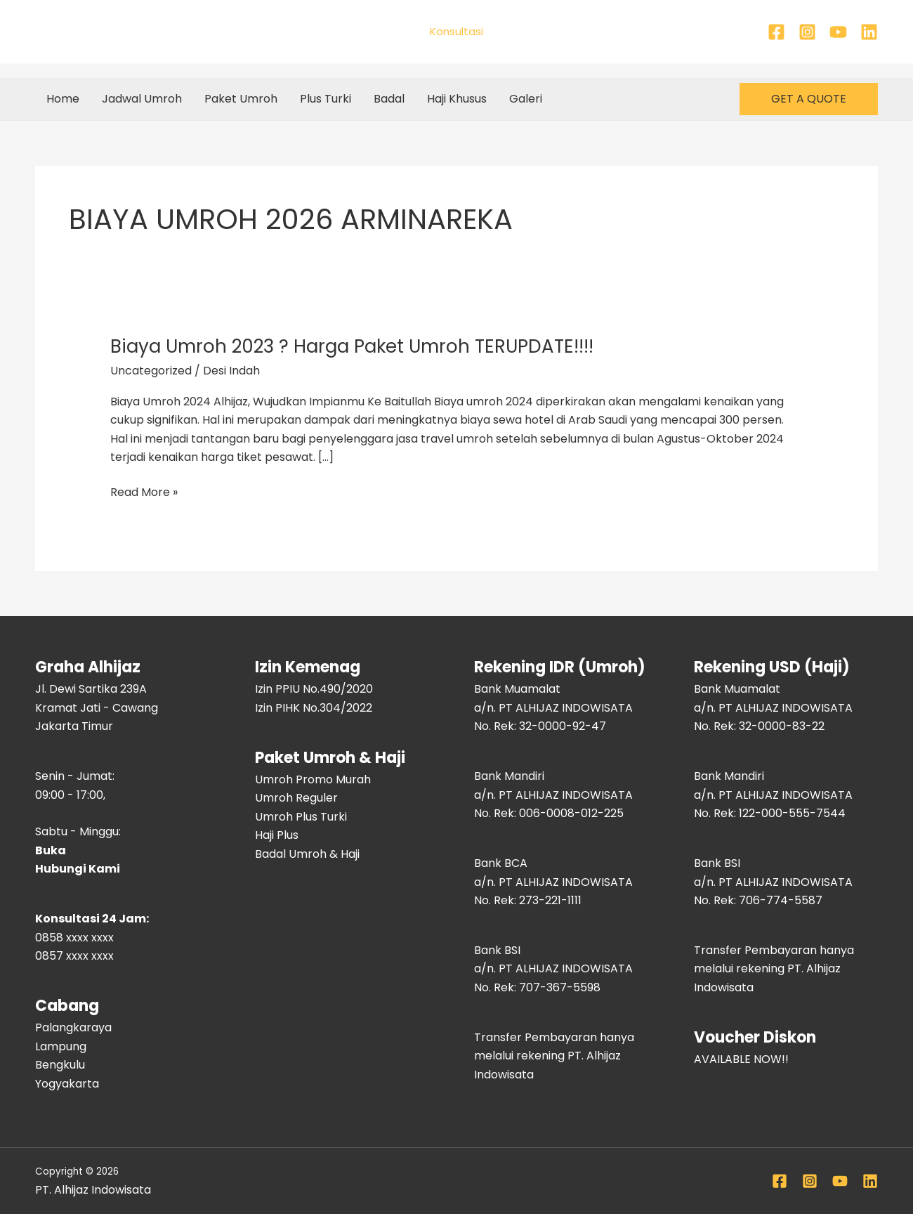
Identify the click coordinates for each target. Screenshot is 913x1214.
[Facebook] (776, 32)
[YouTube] (838, 32)
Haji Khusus (457, 99)
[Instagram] (807, 32)
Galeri (525, 99)
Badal (389, 99)
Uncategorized (151, 371)
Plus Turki (325, 99)
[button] (809, 99)
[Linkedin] (869, 32)
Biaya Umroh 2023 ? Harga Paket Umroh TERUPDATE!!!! (351, 346)
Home (62, 99)
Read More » (144, 491)
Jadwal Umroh (142, 99)
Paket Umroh (240, 99)
